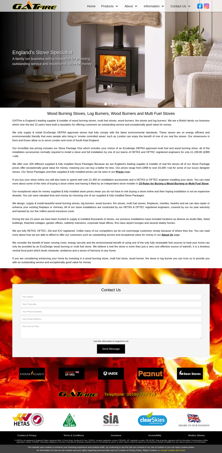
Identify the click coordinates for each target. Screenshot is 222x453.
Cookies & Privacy (26, 435)
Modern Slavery (196, 435)
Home (91, 6)
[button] (109, 6)
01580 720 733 (141, 394)
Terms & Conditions (74, 435)
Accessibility (154, 435)
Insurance (116, 435)
